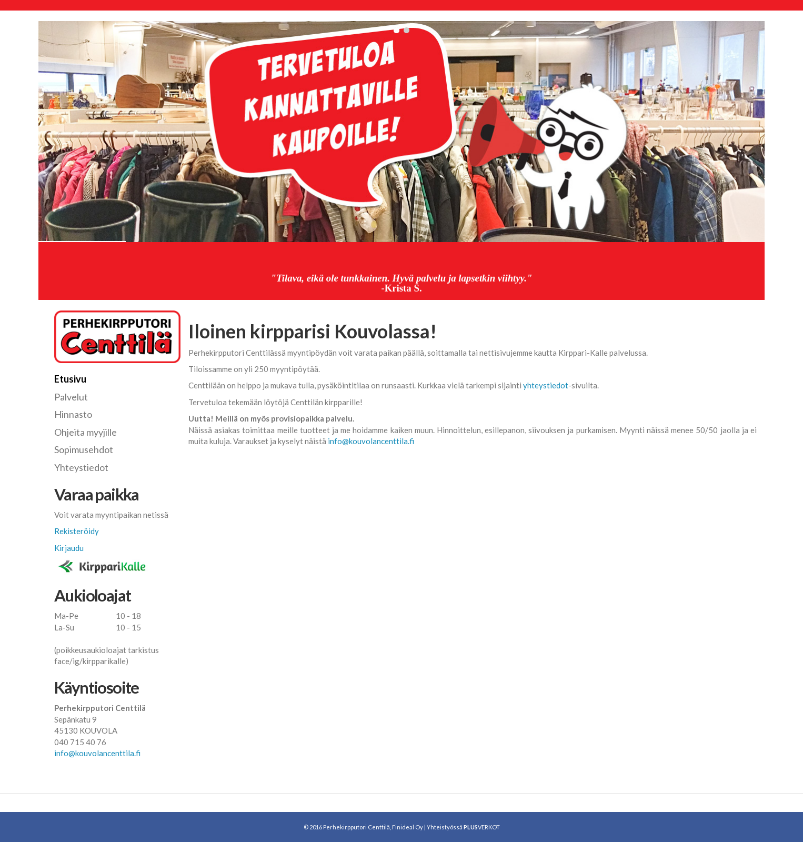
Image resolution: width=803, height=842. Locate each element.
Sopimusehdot (83, 449)
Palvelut (71, 397)
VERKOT (482, 827)
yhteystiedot (545, 385)
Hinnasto (73, 414)
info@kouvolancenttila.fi (371, 441)
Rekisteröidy (76, 531)
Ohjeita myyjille (85, 432)
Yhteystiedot (81, 467)
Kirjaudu (69, 548)
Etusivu (70, 379)
